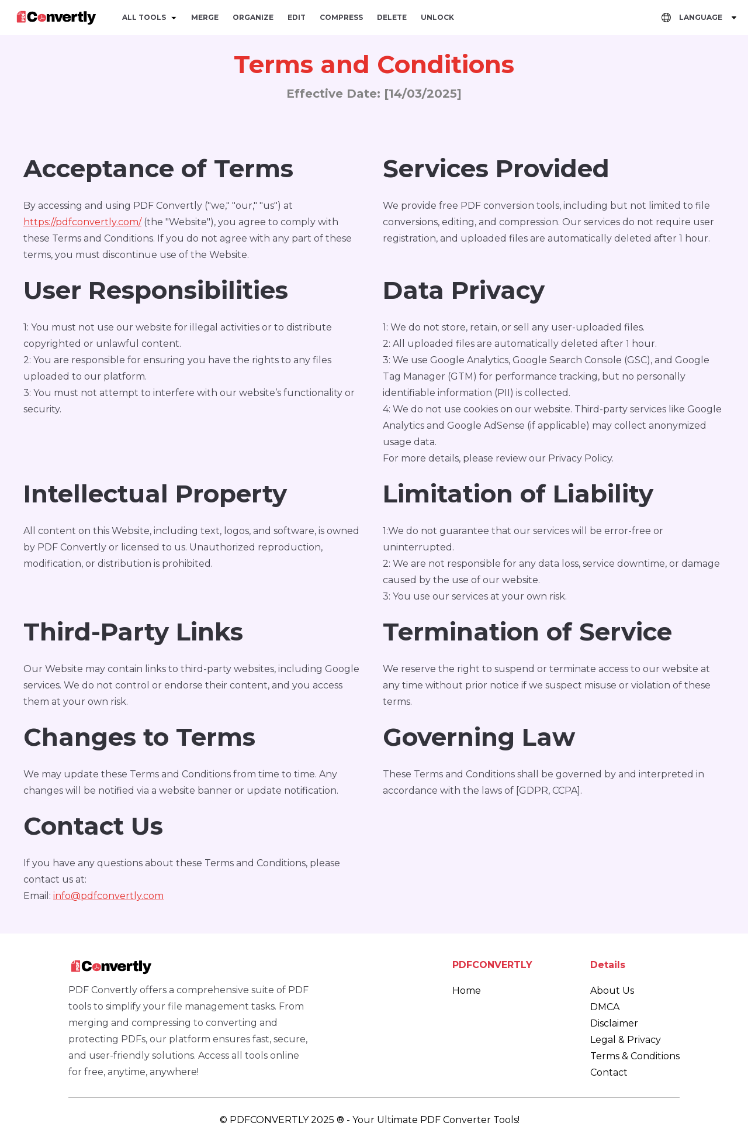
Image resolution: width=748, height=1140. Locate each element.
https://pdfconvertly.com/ (82, 222)
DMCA (604, 1006)
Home (466, 990)
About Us (612, 990)
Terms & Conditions (635, 1056)
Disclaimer (614, 1023)
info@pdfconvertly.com (108, 895)
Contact (609, 1072)
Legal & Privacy (625, 1039)
